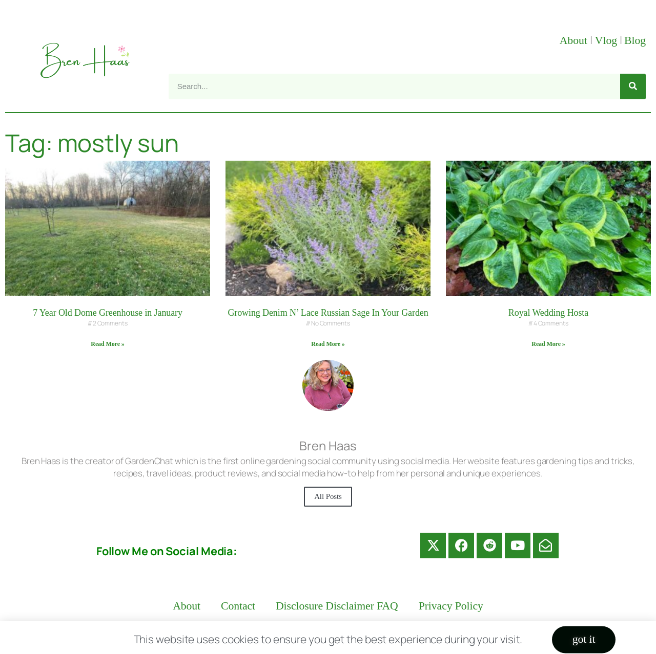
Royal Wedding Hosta (548, 313)
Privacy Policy (451, 606)
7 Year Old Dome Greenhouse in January (107, 313)
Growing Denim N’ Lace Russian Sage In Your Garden (328, 313)
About (575, 40)
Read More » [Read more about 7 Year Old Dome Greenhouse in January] (107, 343)
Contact (238, 606)
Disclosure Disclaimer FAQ (337, 606)
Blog (635, 40)
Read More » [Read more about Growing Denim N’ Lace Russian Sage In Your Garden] (327, 343)
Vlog (607, 40)
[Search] (633, 86)
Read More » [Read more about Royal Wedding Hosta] (548, 343)
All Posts (328, 496)
